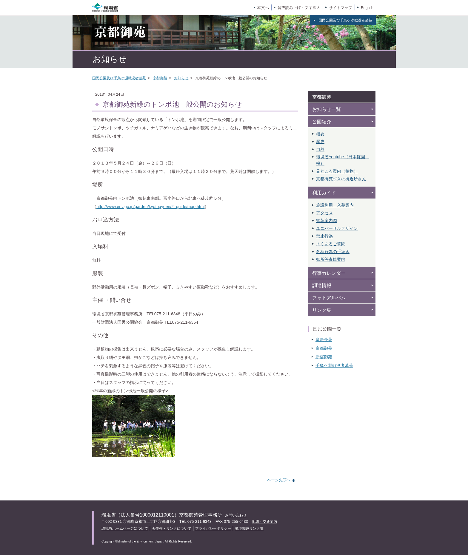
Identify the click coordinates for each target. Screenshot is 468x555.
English (367, 7)
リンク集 (321, 310)
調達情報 (321, 285)
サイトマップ (340, 7)
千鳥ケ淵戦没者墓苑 (334, 365)
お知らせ (181, 78)
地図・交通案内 (264, 522)
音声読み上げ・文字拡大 (299, 7)
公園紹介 (321, 121)
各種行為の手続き (333, 251)
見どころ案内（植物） (337, 171)
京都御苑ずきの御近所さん (341, 178)
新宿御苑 (323, 356)
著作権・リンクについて (171, 528)
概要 (320, 133)
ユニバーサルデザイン (337, 228)
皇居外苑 (323, 339)
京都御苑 (160, 78)
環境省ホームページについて (124, 528)
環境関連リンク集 (249, 528)
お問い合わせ (236, 515)
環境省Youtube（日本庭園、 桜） (342, 160)
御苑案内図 (326, 220)
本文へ (263, 7)
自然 (320, 149)
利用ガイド (324, 192)
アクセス (324, 212)
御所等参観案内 (330, 259)
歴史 (320, 141)
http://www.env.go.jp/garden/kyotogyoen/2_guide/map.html (150, 206)
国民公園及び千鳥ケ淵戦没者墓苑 (119, 78)
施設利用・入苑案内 (335, 205)
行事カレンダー (329, 273)
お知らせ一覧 (326, 109)
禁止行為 (324, 236)
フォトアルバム (329, 297)
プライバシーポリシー (213, 528)
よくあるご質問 (330, 243)
